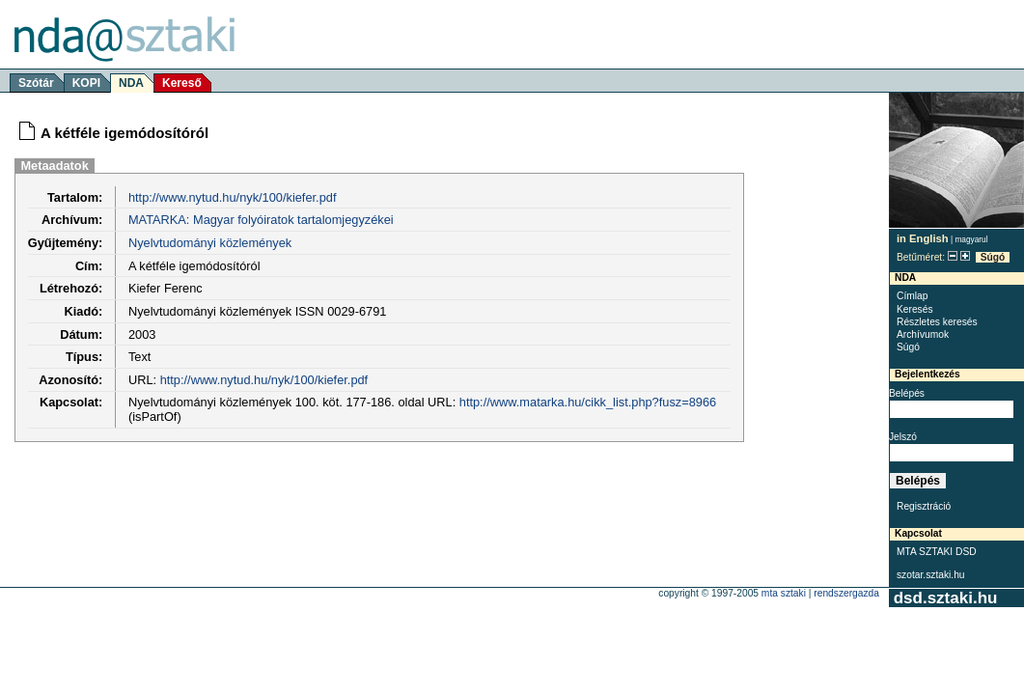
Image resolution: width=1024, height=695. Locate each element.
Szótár (36, 83)
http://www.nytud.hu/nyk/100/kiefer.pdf (232, 197)
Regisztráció (924, 506)
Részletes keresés (937, 322)
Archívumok (923, 334)
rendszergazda (846, 593)
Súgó (993, 257)
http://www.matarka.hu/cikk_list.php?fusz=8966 (587, 402)
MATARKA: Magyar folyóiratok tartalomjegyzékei (261, 219)
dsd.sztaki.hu (945, 598)
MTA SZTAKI (783, 593)
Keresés (915, 309)
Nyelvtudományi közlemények (209, 243)
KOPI (86, 83)
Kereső (182, 83)
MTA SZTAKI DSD (937, 551)
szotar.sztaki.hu (931, 575)
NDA (131, 83)
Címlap (912, 296)
